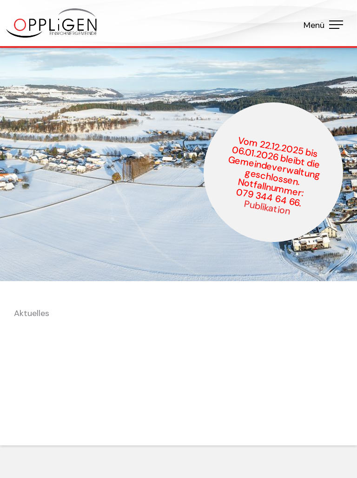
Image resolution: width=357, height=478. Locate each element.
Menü (323, 25)
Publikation (267, 207)
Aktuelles (31, 313)
